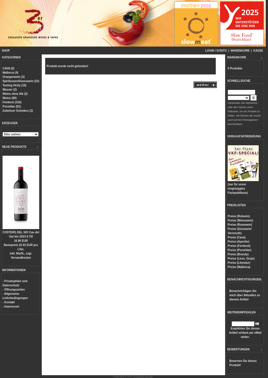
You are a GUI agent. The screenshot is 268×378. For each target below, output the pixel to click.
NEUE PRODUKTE (14, 146)
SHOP (6, 50)
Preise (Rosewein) (240, 224)
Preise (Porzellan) (239, 250)
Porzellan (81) (12, 106)
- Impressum (11, 306)
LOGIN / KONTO (216, 50)
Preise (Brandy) (238, 254)
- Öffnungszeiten (14, 289)
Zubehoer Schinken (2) (18, 110)
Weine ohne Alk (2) (15, 93)
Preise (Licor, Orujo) (241, 258)
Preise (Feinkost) (239, 245)
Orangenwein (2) (14, 76)
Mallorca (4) (10, 72)
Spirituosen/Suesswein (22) (21, 81)
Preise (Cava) (236, 237)
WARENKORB (240, 50)
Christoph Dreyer (143, 376)
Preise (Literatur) (239, 262)
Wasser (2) (10, 89)
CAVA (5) (8, 68)
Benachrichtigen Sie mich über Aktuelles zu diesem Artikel (244, 295)
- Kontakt (9, 302)
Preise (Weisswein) (240, 220)
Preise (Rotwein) (239, 216)
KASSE (258, 50)
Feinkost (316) (12, 102)
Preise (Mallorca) (239, 267)
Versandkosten (21, 257)
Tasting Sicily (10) (14, 85)
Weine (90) (10, 98)
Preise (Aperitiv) (238, 241)
